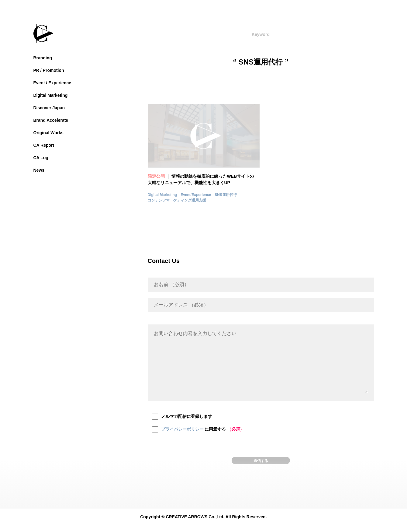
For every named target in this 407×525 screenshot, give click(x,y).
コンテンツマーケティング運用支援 (177, 200)
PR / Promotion (48, 70)
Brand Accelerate (50, 120)
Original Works (48, 132)
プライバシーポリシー (182, 429)
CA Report (43, 145)
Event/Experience (196, 195)
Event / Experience (52, 82)
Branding (42, 57)
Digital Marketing (50, 95)
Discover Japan (49, 107)
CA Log (40, 157)
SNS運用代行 (226, 195)
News (39, 170)
